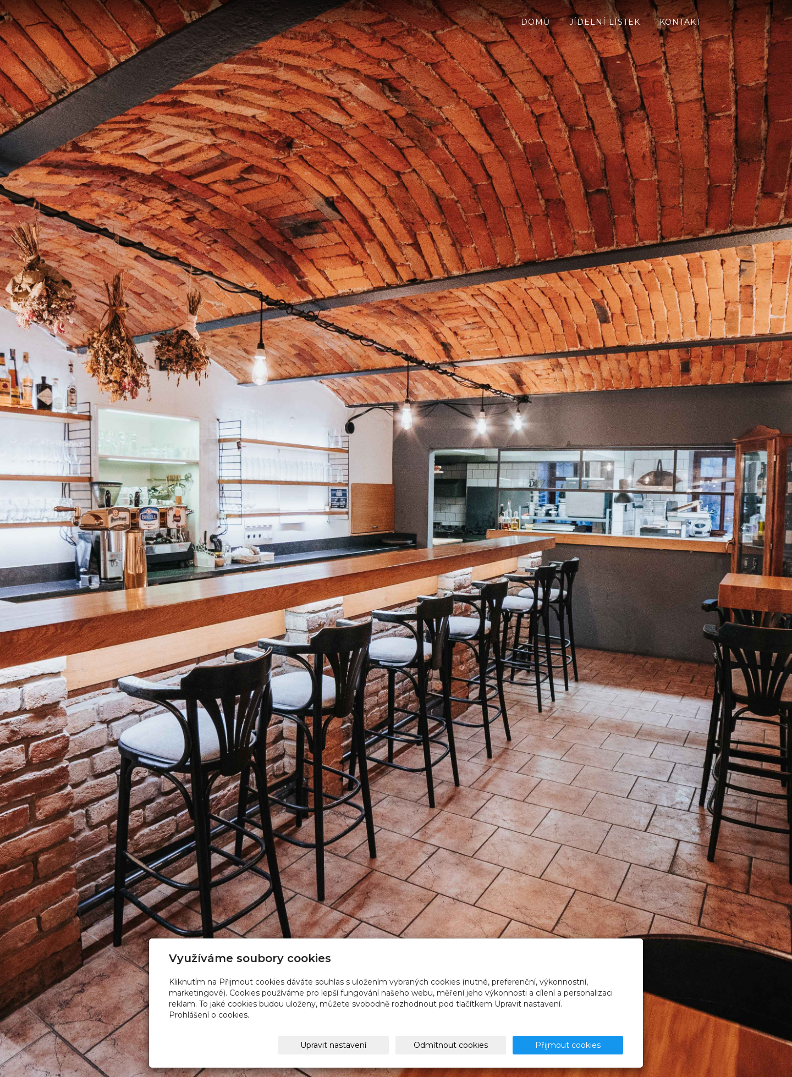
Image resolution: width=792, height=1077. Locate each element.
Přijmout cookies (581, 1045)
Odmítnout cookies (492, 1045)
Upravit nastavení (400, 1045)
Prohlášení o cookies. (209, 1015)
